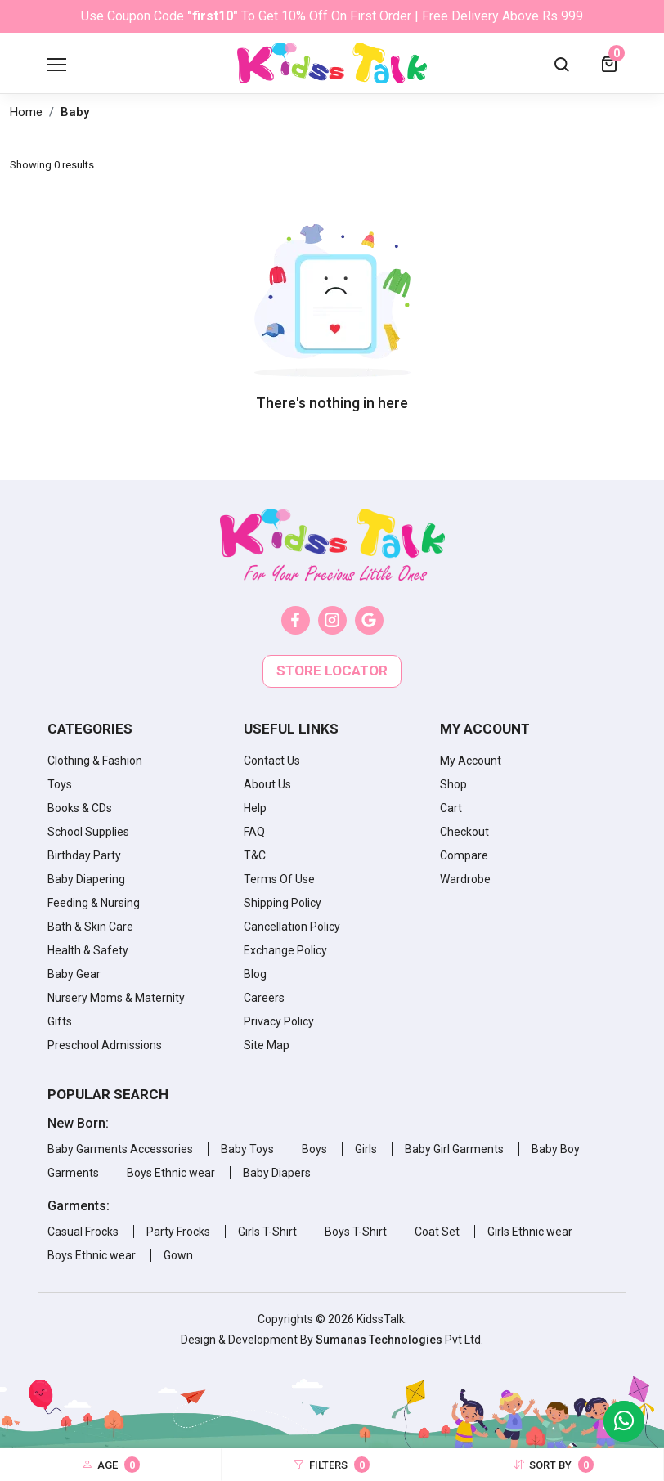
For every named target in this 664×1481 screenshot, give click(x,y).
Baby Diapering (86, 879)
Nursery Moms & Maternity (116, 997)
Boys (314, 1149)
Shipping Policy (282, 902)
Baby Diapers (277, 1172)
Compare (464, 855)
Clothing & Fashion (94, 760)
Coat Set (437, 1231)
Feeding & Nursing (93, 902)
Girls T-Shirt (267, 1231)
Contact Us (272, 760)
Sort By (554, 1464)
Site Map (266, 1045)
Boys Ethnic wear (171, 1172)
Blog (255, 974)
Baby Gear (74, 974)
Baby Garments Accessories (120, 1149)
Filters (332, 1464)
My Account (470, 760)
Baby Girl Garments (454, 1149)
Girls (366, 1149)
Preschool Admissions (104, 1045)
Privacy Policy (279, 1021)
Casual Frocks (83, 1231)
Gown (178, 1255)
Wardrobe (465, 879)
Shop (453, 784)
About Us (267, 784)
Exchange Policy (285, 950)
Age (111, 1464)
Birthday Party (84, 855)
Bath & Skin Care (90, 926)
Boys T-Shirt (356, 1231)
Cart (451, 808)
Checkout (464, 831)
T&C (255, 855)
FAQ (254, 831)
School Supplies (88, 831)
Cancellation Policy (292, 926)
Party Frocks (178, 1231)
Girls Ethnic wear (529, 1231)
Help (255, 808)
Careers (264, 997)
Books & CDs (79, 808)
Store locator (332, 670)
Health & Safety (87, 950)
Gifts (59, 1021)
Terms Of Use (279, 879)
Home (26, 112)
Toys (59, 784)
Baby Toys (247, 1149)
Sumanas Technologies (380, 1339)
